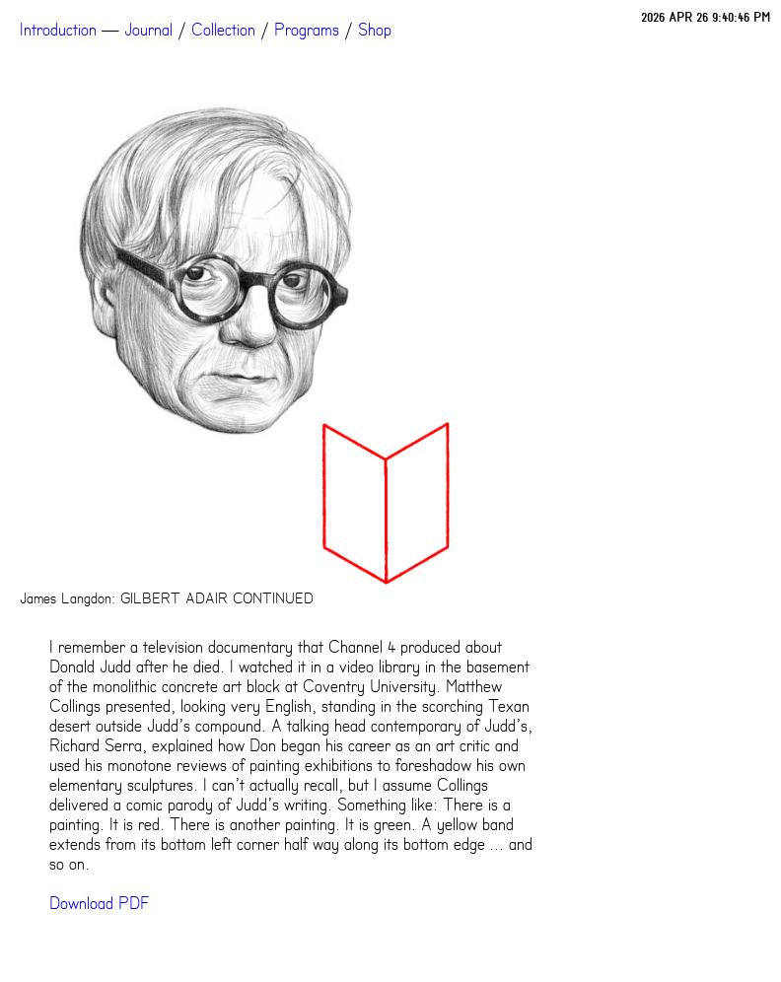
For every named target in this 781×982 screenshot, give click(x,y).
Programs (306, 29)
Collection (223, 29)
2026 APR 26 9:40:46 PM (706, 17)
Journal (148, 29)
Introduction (58, 29)
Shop (374, 29)
